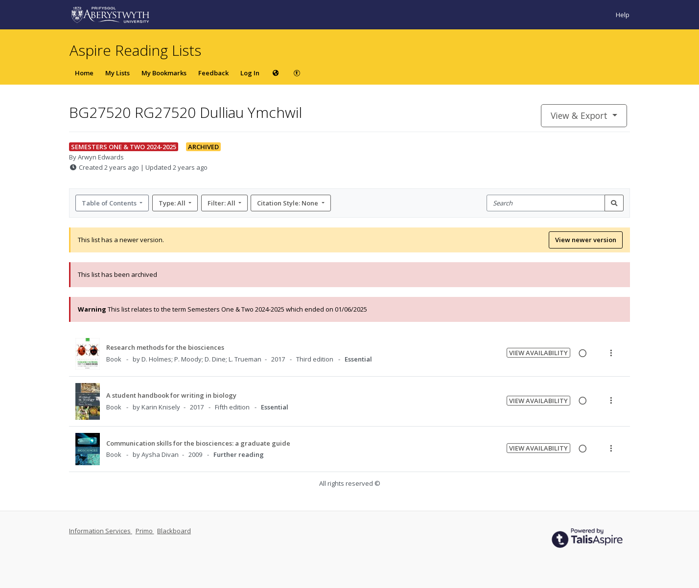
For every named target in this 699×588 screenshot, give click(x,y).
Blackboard (174, 530)
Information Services (100, 530)
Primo (145, 530)
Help (622, 14)
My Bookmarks (163, 72)
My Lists (117, 72)
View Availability (538, 352)
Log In (249, 72)
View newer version (585, 239)
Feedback (213, 72)
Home (84, 72)
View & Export (580, 115)
